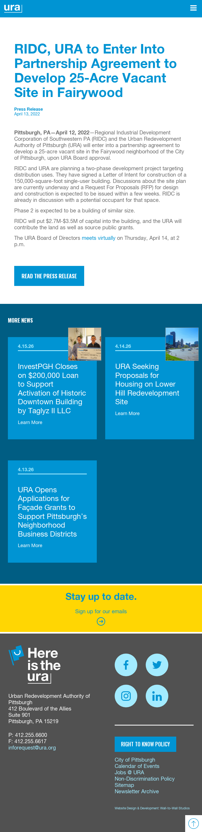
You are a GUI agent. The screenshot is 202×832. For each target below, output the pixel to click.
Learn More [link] (30, 422)
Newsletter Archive (137, 792)
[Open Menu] (193, 8)
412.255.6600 (31, 735)
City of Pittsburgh (135, 760)
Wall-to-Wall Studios (175, 808)
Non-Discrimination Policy (145, 779)
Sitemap (124, 785)
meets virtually (98, 238)
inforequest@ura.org (32, 748)
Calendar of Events (137, 766)
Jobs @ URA (129, 773)
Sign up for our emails (101, 617)
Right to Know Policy (145, 744)
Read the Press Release (49, 276)
